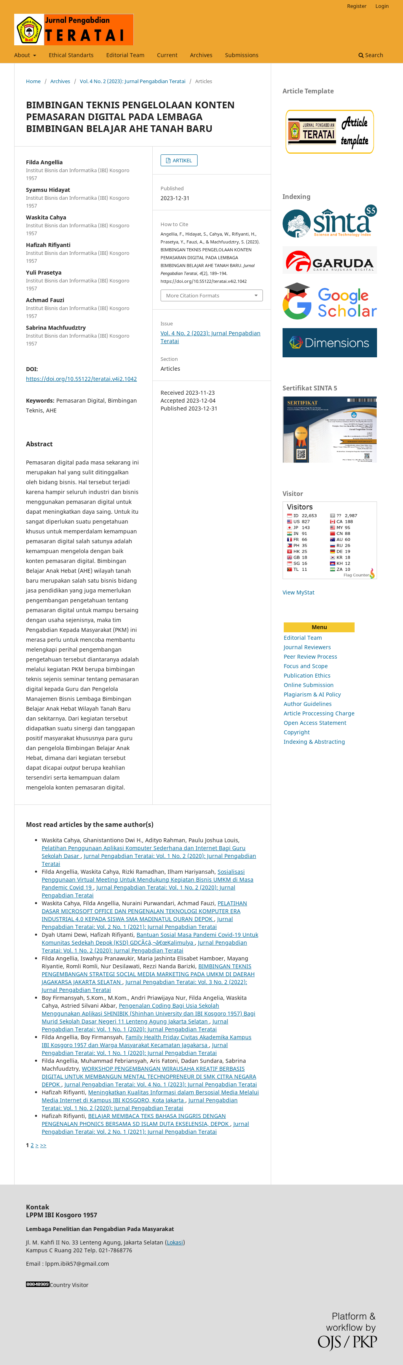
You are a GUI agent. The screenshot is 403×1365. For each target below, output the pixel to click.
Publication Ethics (307, 675)
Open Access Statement (315, 722)
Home (33, 81)
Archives (201, 55)
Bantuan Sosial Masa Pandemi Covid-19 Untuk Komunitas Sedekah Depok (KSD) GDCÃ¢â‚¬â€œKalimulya (150, 938)
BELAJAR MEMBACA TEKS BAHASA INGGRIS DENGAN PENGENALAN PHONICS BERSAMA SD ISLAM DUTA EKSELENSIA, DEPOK (136, 1119)
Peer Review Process (310, 656)
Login (382, 5)
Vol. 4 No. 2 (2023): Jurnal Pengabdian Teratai (132, 81)
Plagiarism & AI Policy (312, 694)
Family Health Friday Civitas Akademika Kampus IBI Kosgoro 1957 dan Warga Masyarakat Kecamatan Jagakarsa (146, 1041)
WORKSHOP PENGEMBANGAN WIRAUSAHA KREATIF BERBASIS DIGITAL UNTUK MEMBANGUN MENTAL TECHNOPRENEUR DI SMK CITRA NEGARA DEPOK (149, 1076)
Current (167, 55)
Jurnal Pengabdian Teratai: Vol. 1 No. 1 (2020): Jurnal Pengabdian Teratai (135, 1025)
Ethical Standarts (71, 55)
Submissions (242, 55)
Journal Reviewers (307, 647)
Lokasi (175, 1242)
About (22, 55)
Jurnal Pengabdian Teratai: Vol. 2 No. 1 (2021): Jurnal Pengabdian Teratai (137, 922)
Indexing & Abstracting (314, 741)
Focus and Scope (306, 666)
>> (43, 1145)
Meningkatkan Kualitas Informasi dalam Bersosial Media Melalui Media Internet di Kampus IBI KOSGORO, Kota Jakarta (150, 1096)
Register (356, 5)
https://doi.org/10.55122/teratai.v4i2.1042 (81, 379)
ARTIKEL (182, 160)
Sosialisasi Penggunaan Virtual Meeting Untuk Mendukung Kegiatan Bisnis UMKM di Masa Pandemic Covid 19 (147, 879)
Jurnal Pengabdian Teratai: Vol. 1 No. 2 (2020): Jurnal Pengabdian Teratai (144, 946)
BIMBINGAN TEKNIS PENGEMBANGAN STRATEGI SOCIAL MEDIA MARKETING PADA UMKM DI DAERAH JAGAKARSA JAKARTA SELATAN (148, 974)
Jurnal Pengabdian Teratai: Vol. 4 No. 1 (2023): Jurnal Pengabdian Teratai (161, 1084)
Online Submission (309, 685)
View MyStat (298, 592)
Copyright (297, 732)
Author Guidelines (308, 704)
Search (371, 55)
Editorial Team (125, 55)
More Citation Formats (192, 295)
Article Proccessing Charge (319, 713)
